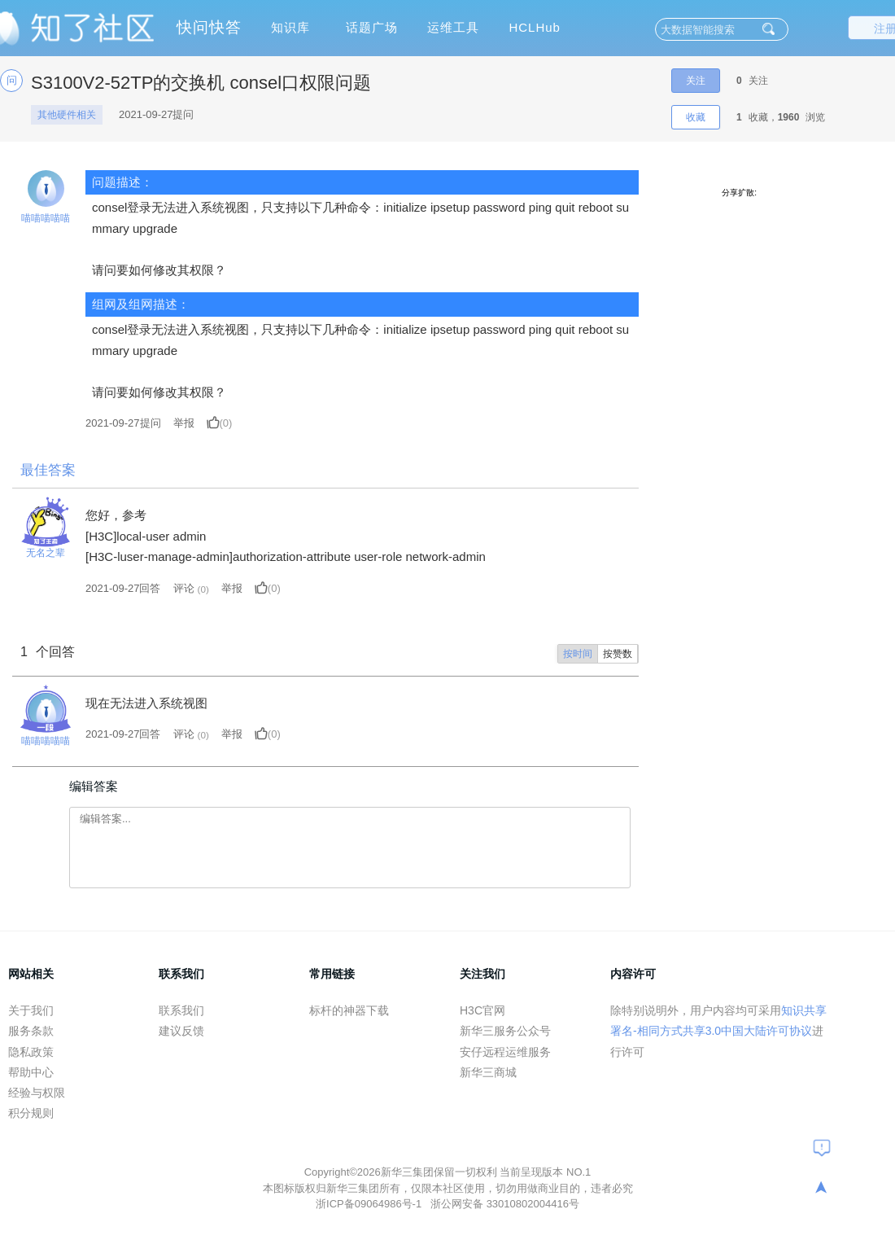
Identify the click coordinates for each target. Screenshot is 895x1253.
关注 (695, 80)
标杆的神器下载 (349, 1010)
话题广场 (372, 27)
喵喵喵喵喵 (45, 218)
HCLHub (535, 27)
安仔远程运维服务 (505, 1051)
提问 (123, 423)
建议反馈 (181, 1030)
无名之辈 (45, 553)
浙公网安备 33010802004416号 (504, 1204)
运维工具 (453, 27)
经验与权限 (36, 1092)
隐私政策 (31, 1051)
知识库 (290, 27)
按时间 (577, 653)
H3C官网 (482, 1010)
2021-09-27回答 (123, 588)
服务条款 (31, 1030)
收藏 (695, 117)
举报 (183, 423)
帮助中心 (31, 1072)
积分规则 (31, 1112)
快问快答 (209, 27)
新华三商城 (488, 1072)
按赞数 (617, 653)
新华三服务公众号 (505, 1030)
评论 (183, 588)
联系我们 (181, 1010)
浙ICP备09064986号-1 (370, 1204)
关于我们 (31, 1010)
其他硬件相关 (66, 114)
